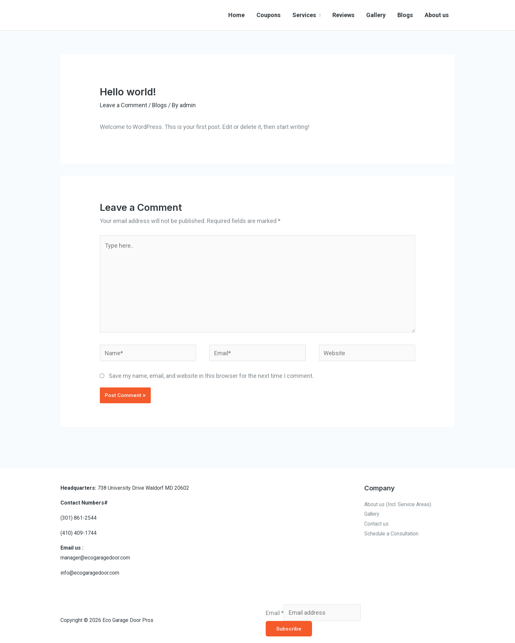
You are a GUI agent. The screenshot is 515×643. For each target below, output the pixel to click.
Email (275, 612)
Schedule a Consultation (391, 534)
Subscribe (289, 629)
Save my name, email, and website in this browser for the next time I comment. (211, 375)
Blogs (405, 15)
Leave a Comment (123, 105)
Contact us (376, 524)
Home (236, 15)
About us (437, 15)
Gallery (376, 15)
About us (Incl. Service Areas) (398, 504)
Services (304, 15)
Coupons (268, 15)
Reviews (343, 15)
